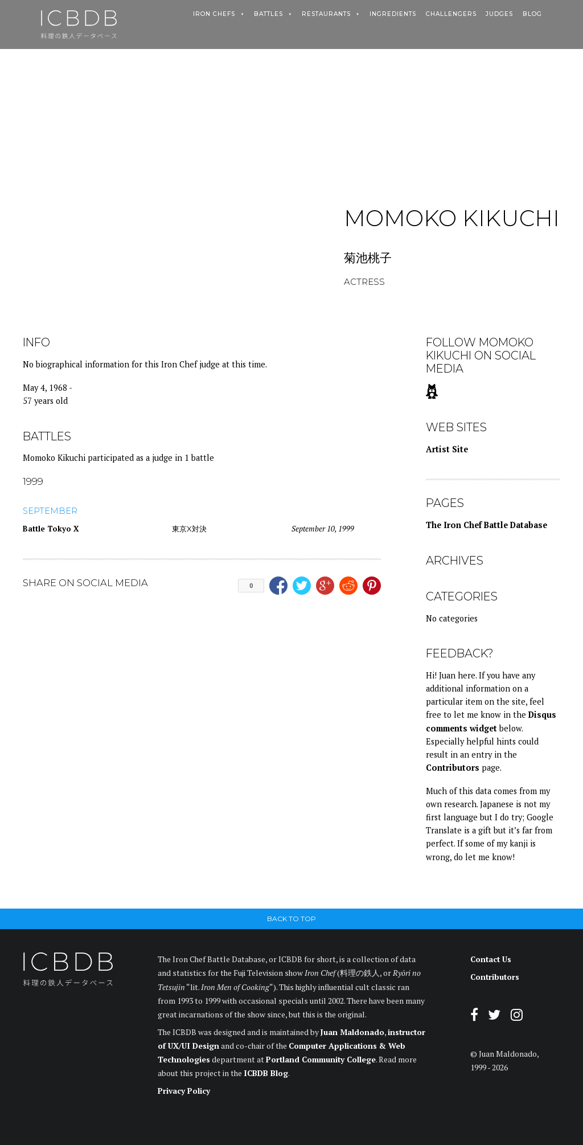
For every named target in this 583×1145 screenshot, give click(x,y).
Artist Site (447, 449)
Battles (268, 14)
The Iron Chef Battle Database (486, 525)
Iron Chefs (214, 14)
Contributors (452, 767)
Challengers (451, 14)
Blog (532, 14)
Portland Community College (321, 1059)
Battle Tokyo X (51, 529)
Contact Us (490, 959)
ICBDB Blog (266, 1073)
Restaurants (326, 14)
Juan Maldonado (352, 1032)
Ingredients (392, 14)
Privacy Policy (184, 1091)
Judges (499, 14)
